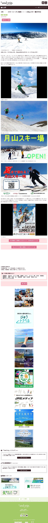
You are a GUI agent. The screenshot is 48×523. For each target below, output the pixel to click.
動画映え (5, 277)
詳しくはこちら (24, 457)
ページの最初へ (24, 498)
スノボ (31, 275)
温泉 (24, 277)
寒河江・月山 (34, 277)
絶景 (9, 277)
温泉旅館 (20, 277)
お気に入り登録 (6, 20)
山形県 (28, 277)
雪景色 (22, 275)
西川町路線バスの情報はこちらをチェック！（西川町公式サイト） (24, 240)
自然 (13, 277)
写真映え (42, 275)
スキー (26, 275)
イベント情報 (16, 275)
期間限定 (5, 275)
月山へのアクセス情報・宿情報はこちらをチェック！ (24, 247)
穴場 (38, 275)
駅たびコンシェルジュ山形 (8, 278)
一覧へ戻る (24, 283)
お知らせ (10, 275)
